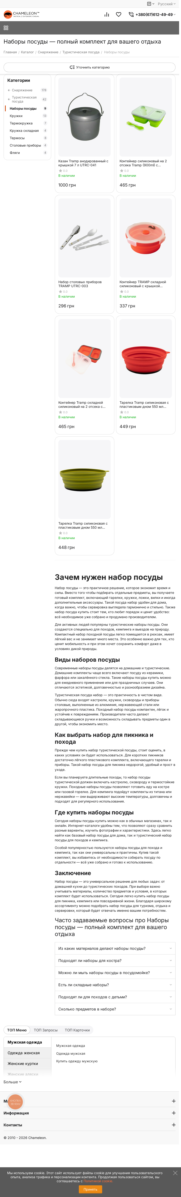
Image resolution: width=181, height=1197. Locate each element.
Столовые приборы (28, 145)
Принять (90, 1189)
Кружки (28, 115)
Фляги (28, 152)
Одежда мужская (70, 1053)
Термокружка (28, 123)
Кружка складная (28, 130)
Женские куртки (23, 1063)
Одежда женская (24, 1052)
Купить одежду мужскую (77, 1061)
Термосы (28, 138)
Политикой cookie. (98, 1181)
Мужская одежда (25, 1042)
